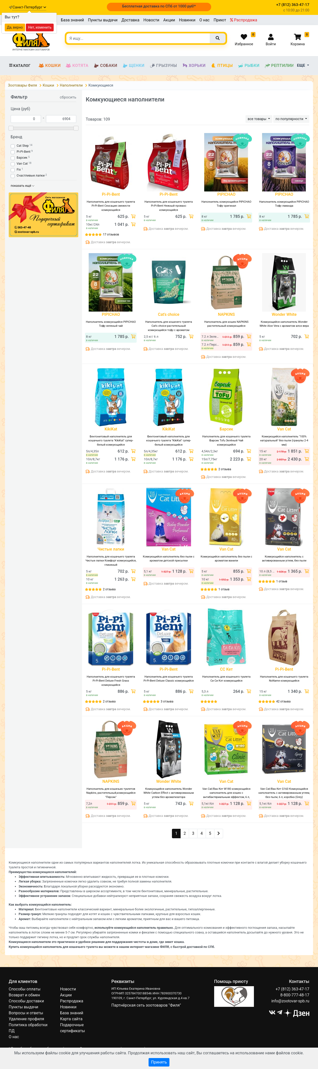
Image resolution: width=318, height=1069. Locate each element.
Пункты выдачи (103, 20)
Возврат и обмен (24, 995)
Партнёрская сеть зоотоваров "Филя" (146, 1005)
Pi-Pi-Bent (23, 151)
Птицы (222, 65)
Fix (19, 169)
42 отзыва (283, 701)
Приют (220, 20)
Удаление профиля (26, 1019)
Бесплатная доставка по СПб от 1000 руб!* (159, 6)
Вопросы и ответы (26, 1013)
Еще (301, 65)
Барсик (22, 157)
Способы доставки (26, 1001)
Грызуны (163, 65)
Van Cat (22, 163)
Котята (77, 65)
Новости (151, 20)
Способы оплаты (24, 989)
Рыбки (248, 65)
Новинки (187, 20)
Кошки (50, 65)
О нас (204, 20)
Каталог (20, 65)
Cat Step (23, 145)
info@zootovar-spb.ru (290, 1001)
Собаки (105, 65)
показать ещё (22, 185)
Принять (159, 1062)
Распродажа (243, 20)
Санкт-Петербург (29, 7)
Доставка (130, 20)
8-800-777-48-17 (294, 995)
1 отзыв (223, 589)
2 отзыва (224, 469)
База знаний (72, 20)
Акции (169, 20)
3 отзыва (167, 701)
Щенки (133, 65)
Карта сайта (71, 1019)
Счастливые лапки (31, 175)
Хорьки (194, 65)
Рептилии (279, 65)
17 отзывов (111, 234)
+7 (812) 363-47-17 (292, 989)
